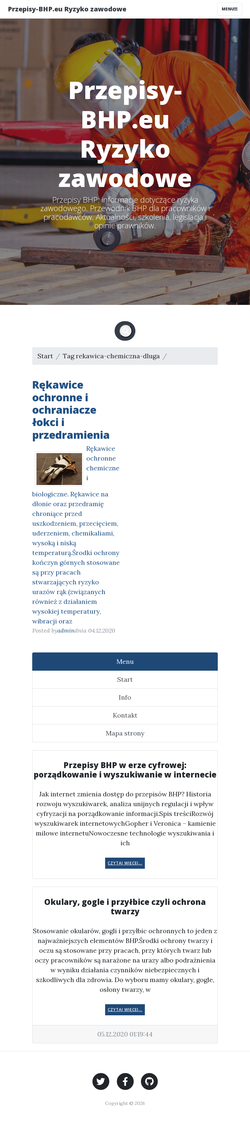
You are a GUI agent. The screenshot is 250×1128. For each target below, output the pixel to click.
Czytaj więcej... (125, 863)
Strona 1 (182, 356)
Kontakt (125, 715)
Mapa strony (125, 733)
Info (125, 697)
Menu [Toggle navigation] (230, 9)
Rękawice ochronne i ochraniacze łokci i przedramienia (71, 410)
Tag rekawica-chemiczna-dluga (111, 356)
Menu (125, 661)
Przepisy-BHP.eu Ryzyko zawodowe (67, 9)
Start (45, 356)
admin (66, 630)
